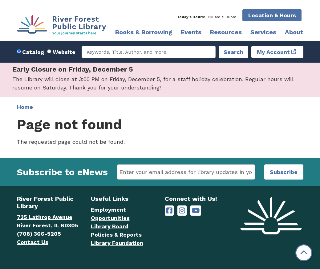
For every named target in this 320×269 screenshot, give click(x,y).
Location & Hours (272, 15)
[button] (206, 17)
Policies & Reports (116, 234)
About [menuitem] (294, 32)
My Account (273, 52)
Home (25, 107)
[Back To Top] (303, 252)
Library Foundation (117, 243)
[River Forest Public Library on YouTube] (195, 210)
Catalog (33, 52)
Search (233, 52)
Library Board (109, 226)
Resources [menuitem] (226, 32)
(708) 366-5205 (39, 233)
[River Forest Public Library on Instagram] (182, 210)
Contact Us (32, 242)
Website (64, 52)
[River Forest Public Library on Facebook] (169, 210)
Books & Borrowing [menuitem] (143, 32)
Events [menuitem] (191, 32)
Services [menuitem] (263, 32)
